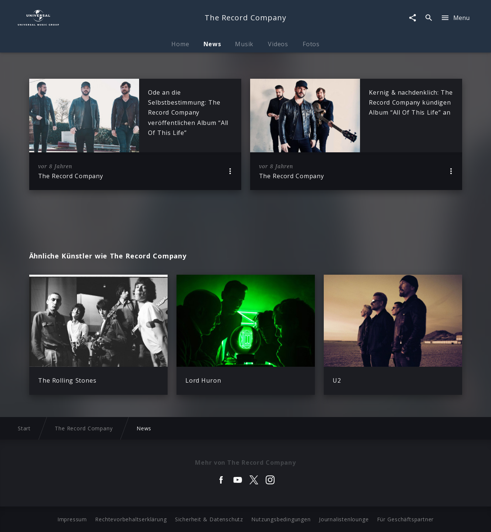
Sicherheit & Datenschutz (209, 519)
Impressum (72, 519)
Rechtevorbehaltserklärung (131, 519)
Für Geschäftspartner (405, 519)
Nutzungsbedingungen (280, 519)
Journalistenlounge (344, 519)
